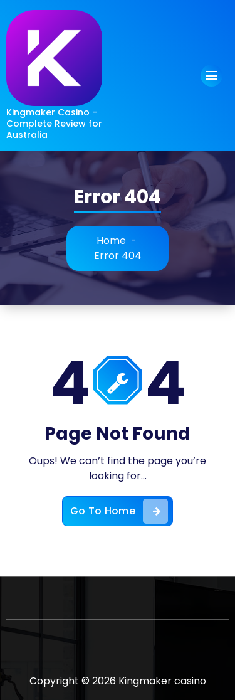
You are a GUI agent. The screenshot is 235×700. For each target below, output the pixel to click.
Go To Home (119, 511)
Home (111, 240)
